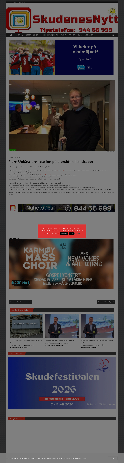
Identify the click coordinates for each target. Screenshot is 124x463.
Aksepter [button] (64, 233)
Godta (112, 458)
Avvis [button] (71, 233)
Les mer (77, 233)
